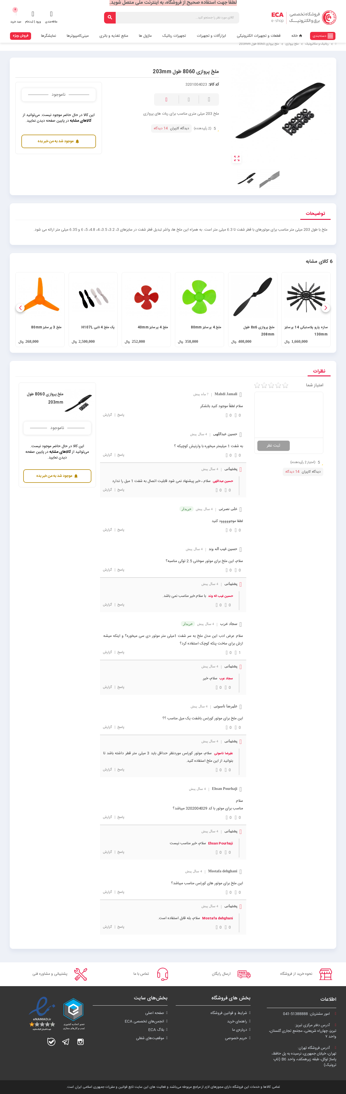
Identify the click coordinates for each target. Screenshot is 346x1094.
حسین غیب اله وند (220, 596)
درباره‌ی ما (239, 1030)
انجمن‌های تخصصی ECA (144, 1021)
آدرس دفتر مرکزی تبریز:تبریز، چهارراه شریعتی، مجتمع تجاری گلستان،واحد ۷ (302, 1031)
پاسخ (120, 415)
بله (51, 1042)
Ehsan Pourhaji (220, 843)
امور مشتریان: (309, 1014)
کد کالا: (213, 85)
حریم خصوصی (236, 1038)
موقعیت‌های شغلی (150, 1038)
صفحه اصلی (154, 1013)
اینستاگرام (80, 1042)
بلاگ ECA (156, 1030)
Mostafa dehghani (217, 918)
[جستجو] (171, 18)
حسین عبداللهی (223, 481)
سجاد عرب (226, 678)
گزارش (107, 415)
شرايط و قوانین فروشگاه (229, 1013)
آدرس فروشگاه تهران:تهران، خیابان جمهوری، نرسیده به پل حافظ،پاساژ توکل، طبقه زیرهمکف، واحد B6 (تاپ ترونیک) (304, 1056)
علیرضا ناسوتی (223, 753)
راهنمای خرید (237, 1021)
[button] (325, 308)
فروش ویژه (20, 35)
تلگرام (66, 1042)
